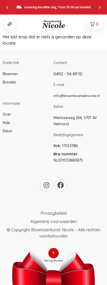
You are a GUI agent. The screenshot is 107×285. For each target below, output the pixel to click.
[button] (7, 7)
